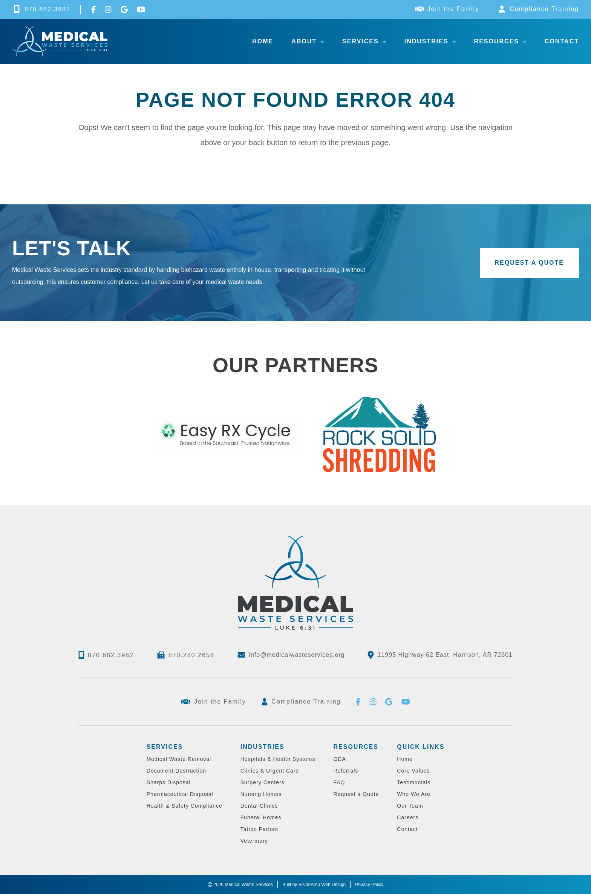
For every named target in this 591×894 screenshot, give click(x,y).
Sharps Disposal (169, 782)
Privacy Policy (369, 884)
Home (262, 41)
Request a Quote (356, 794)
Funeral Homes (261, 817)
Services (364, 41)
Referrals (345, 771)
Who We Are (413, 794)
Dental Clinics (259, 806)
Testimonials (413, 782)
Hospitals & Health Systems (277, 759)
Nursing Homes (261, 794)
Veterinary (254, 841)
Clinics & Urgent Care (269, 771)
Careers (407, 817)
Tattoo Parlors (259, 829)
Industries (430, 41)
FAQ (339, 782)
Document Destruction (177, 771)
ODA (339, 759)
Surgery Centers (262, 782)
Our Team (410, 806)
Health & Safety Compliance (184, 806)
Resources (500, 41)
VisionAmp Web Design (322, 884)
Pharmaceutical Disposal (180, 794)
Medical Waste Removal (179, 759)
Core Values (413, 771)
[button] (529, 263)
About (307, 41)
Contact (562, 41)
